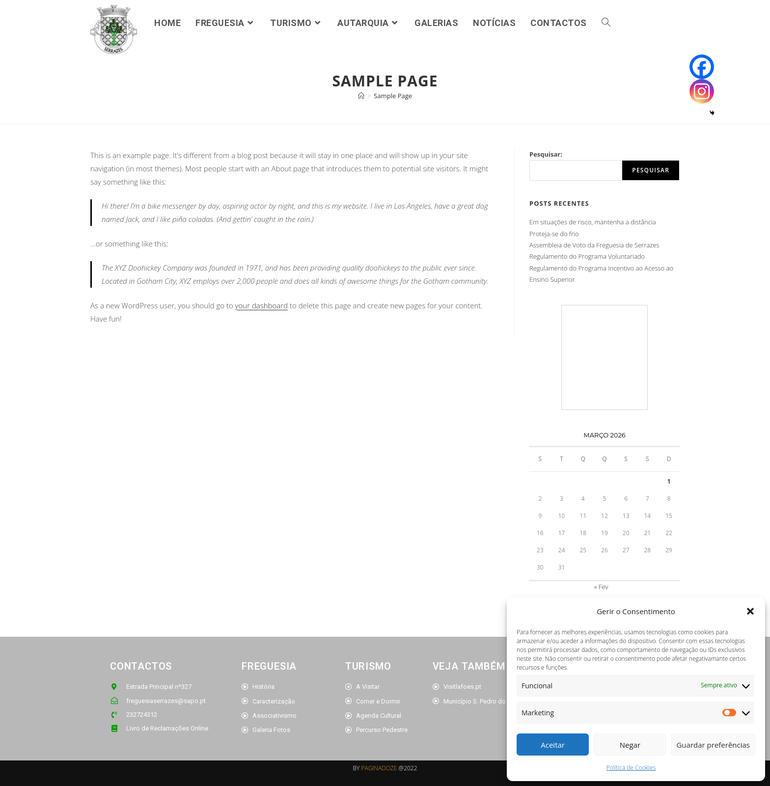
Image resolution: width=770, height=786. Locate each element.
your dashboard (261, 305)
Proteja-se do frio (554, 233)
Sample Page (393, 95)
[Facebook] (701, 66)
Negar (630, 745)
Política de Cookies (631, 767)
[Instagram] (701, 91)
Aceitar (553, 745)
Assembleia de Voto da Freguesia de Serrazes (594, 245)
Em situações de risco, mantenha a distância (592, 221)
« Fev (601, 586)
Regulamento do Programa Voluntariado (587, 256)
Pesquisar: (545, 154)
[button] (750, 611)
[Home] (361, 95)
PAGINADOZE (379, 768)
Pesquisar (650, 170)
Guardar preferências (713, 745)
